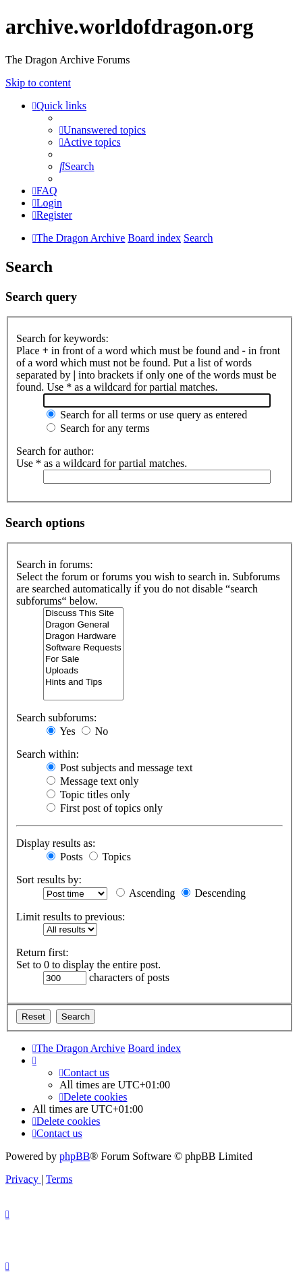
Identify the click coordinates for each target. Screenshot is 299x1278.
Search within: (47, 754)
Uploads (83, 671)
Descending (214, 893)
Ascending (145, 893)
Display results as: (55, 843)
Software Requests (83, 648)
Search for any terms (98, 428)
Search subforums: (56, 717)
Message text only (92, 781)
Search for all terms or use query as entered (147, 414)
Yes (61, 731)
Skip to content (38, 82)
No (95, 731)
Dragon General (83, 625)
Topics (110, 856)
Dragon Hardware (83, 636)
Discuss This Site (83, 613)
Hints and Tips (83, 682)
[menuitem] (102, 130)
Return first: (42, 952)
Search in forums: (54, 564)
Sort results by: (49, 879)
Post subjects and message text (119, 767)
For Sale (83, 659)
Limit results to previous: (70, 916)
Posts (65, 856)
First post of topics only (105, 808)
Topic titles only (88, 794)
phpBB (74, 1156)
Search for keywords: (62, 338)
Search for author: (55, 451)
